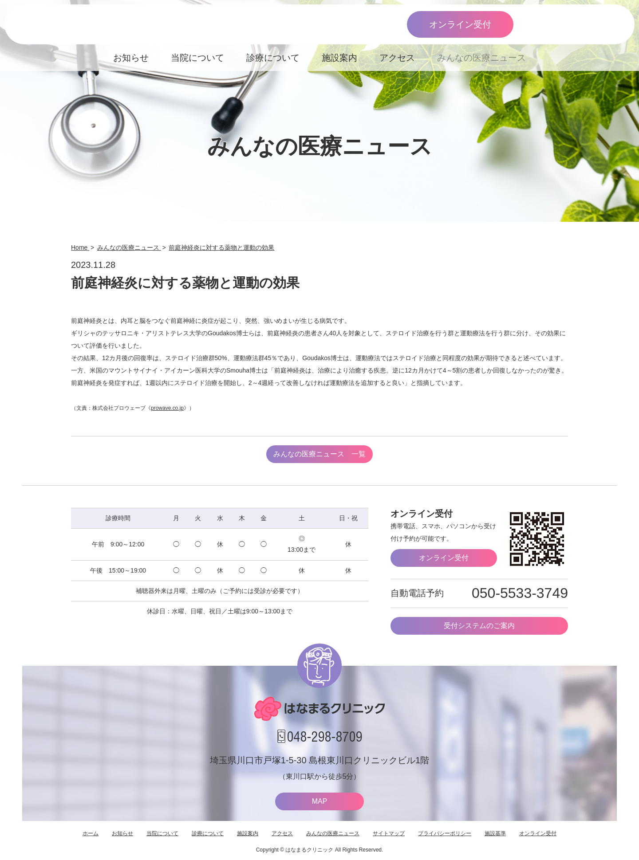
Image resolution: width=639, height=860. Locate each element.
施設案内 (339, 58)
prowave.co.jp (167, 408)
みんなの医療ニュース (481, 58)
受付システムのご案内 (479, 625)
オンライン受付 (460, 24)
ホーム (91, 833)
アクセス (397, 58)
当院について (197, 58)
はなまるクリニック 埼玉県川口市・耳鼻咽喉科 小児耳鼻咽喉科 (101, 24)
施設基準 (495, 833)
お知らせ (131, 58)
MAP (319, 801)
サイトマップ (389, 833)
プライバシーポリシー (444, 833)
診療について (273, 58)
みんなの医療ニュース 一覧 (319, 454)
